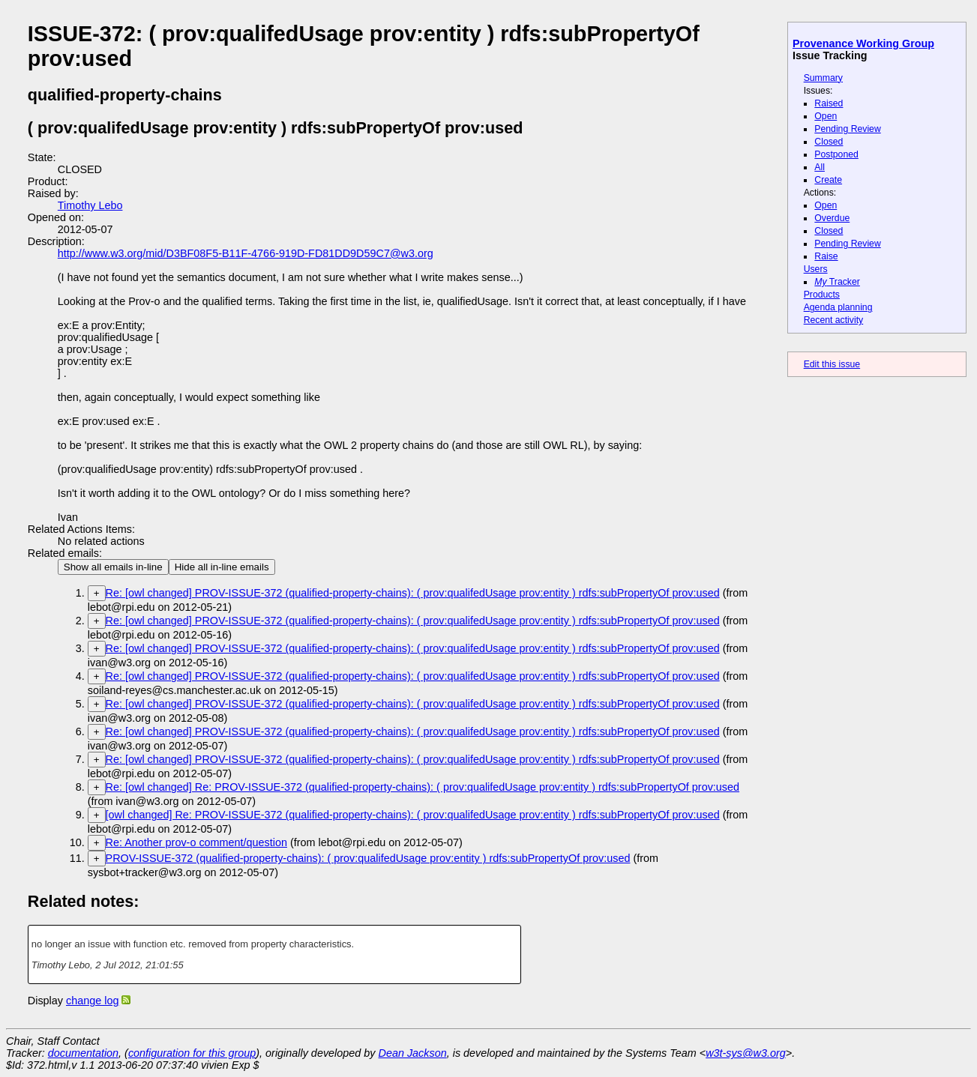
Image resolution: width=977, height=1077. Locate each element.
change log (92, 1001)
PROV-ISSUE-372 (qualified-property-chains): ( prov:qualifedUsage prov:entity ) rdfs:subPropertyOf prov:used (368, 858)
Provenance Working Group (863, 43)
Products (822, 294)
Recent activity (834, 320)
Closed (828, 141)
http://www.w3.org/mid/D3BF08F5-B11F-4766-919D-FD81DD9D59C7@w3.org (245, 253)
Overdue (832, 218)
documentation (83, 1053)
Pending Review (847, 129)
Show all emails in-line (113, 567)
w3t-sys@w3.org (746, 1053)
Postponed (836, 154)
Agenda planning (838, 307)
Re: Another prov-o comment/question (196, 842)
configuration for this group (192, 1053)
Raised (828, 103)
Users (816, 269)
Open (825, 116)
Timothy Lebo (90, 205)
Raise (826, 256)
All (819, 167)
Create (828, 180)
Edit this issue (832, 364)
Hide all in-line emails (222, 567)
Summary (823, 78)
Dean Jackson (413, 1053)
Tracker (837, 282)
